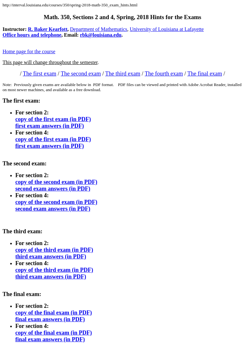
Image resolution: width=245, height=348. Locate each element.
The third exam (122, 73)
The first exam (39, 73)
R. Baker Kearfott (48, 29)
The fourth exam (164, 73)
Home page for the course (29, 51)
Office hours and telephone (32, 35)
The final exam (204, 73)
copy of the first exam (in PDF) (53, 119)
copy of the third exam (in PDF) (54, 250)
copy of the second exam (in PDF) (56, 182)
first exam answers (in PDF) (49, 126)
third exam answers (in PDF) (50, 256)
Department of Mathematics (98, 29)
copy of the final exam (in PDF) (53, 312)
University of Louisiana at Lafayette (167, 29)
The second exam (81, 73)
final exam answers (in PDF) (50, 319)
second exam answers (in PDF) (52, 188)
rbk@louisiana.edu (101, 35)
